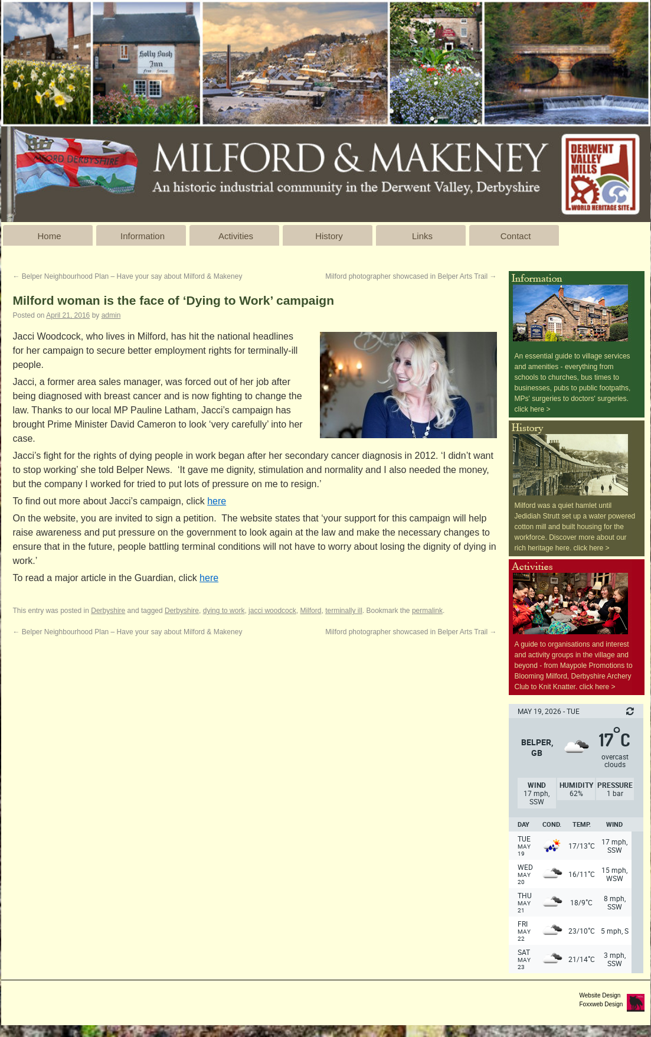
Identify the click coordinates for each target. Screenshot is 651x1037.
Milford (310, 610)
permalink (427, 610)
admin (111, 315)
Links (422, 236)
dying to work (224, 610)
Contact (515, 236)
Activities (235, 236)
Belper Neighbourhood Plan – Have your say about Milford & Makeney (128, 276)
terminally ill (343, 610)
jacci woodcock (272, 610)
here (216, 501)
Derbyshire (108, 610)
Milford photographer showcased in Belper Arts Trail (410, 276)
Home (49, 236)
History (329, 236)
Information (142, 236)
